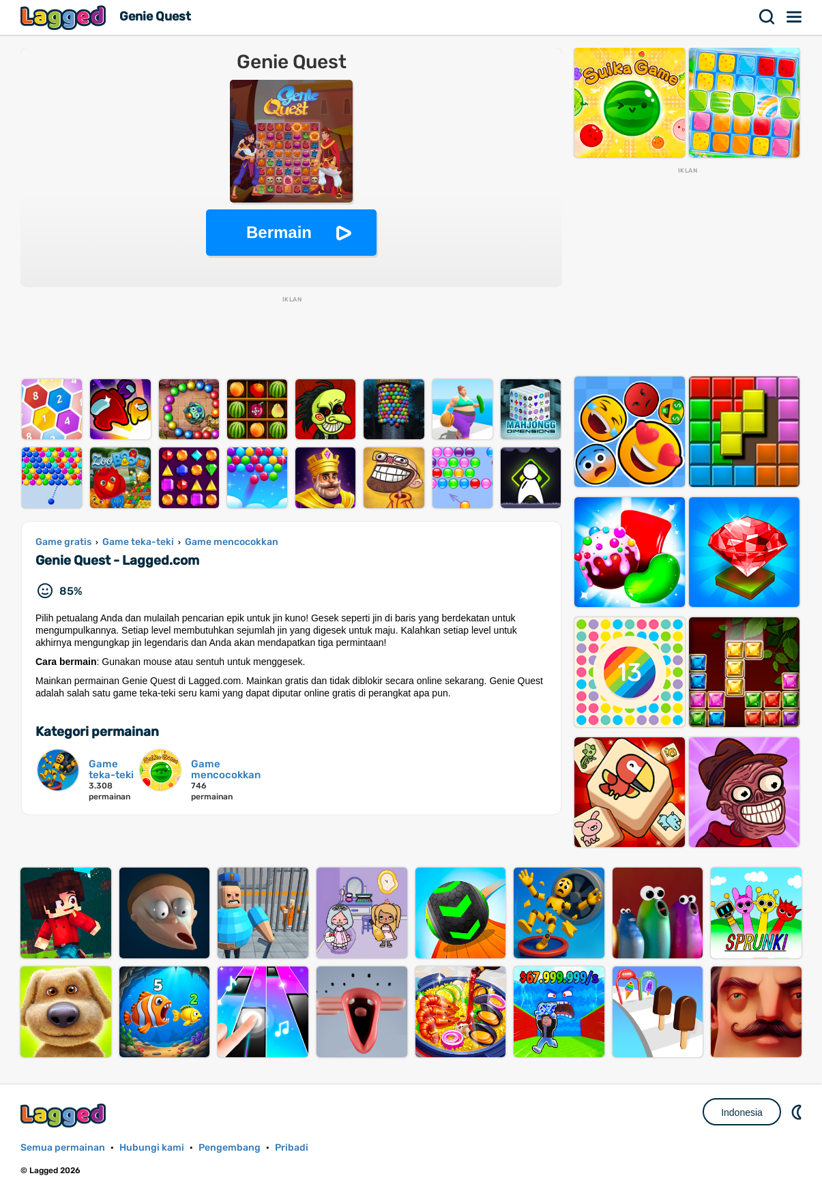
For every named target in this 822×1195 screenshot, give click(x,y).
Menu (794, 17)
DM (798, 1111)
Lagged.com (64, 1115)
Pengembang (230, 1147)
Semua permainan (62, 1147)
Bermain (279, 232)
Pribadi (291, 1147)
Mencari (767, 17)
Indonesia (742, 1112)
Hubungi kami (151, 1147)
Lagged (64, 17)
